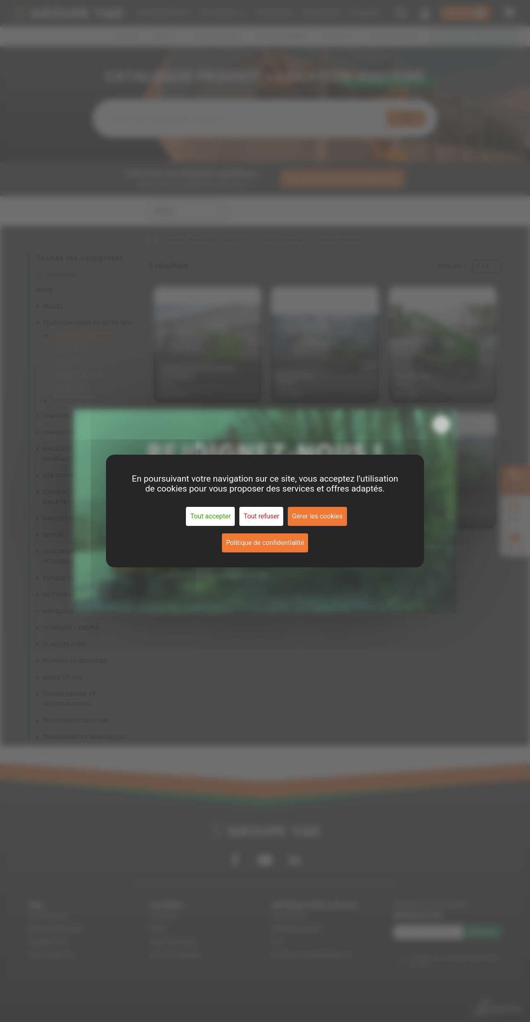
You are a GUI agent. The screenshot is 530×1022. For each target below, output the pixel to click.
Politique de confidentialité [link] (265, 543)
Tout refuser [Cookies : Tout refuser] (261, 516)
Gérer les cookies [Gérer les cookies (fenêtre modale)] (317, 516)
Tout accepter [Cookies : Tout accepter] (210, 516)
